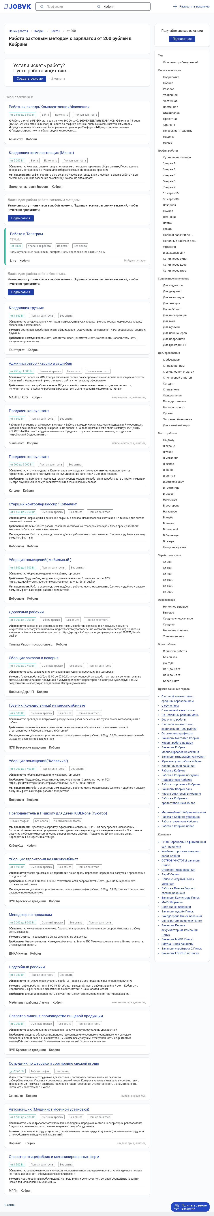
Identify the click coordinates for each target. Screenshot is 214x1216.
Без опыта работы (173, 719)
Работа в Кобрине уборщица (180, 816)
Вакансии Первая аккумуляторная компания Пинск (179, 930)
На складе (170, 499)
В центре (169, 475)
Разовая (168, 89)
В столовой (170, 529)
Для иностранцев (175, 315)
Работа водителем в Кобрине (181, 793)
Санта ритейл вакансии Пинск (181, 920)
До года (168, 663)
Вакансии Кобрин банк (176, 789)
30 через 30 (170, 199)
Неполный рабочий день (179, 240)
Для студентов (173, 285)
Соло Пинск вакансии (176, 906)
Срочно (168, 413)
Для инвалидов (173, 297)
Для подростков (174, 339)
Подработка (171, 77)
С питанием (171, 389)
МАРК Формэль (172, 902)
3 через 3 (169, 169)
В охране (169, 446)
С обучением (171, 359)
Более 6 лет (171, 681)
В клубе (168, 517)
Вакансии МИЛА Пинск (177, 939)
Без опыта (170, 657)
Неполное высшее (175, 606)
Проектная (170, 118)
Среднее (169, 624)
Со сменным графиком (177, 733)
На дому (168, 440)
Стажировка (171, 112)
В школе (168, 523)
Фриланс (169, 124)
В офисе (168, 463)
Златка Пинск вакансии (177, 944)
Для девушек (172, 291)
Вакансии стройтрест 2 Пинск (181, 948)
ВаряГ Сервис (170, 874)
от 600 (167, 574)
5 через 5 (169, 181)
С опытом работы (175, 651)
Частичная (170, 101)
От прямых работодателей (181, 62)
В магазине (170, 458)
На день (168, 136)
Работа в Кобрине (173, 770)
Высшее (168, 612)
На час (167, 142)
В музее (168, 493)
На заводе (170, 511)
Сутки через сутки (175, 258)
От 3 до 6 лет (171, 675)
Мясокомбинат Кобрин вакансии (183, 812)
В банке (168, 469)
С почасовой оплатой (177, 377)
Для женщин (171, 303)
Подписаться (20, 218)
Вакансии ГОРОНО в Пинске (180, 953)
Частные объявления (177, 419)
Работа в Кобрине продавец (180, 775)
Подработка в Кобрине (176, 779)
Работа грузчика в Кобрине (179, 821)
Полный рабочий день (178, 234)
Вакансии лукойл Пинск (177, 911)
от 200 (167, 562)
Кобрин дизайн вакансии (178, 766)
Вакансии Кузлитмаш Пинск (180, 897)
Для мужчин (171, 327)
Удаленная (170, 95)
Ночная (168, 211)
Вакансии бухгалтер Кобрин (180, 738)
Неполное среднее (175, 630)
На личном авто (173, 407)
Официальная (172, 395)
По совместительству (177, 130)
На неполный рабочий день (180, 715)
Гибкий (168, 229)
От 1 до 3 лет (171, 669)
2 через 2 (169, 163)
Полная (168, 83)
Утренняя (169, 246)
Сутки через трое (174, 270)
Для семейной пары (176, 425)
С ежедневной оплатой (178, 371)
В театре (168, 541)
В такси (168, 452)
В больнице (170, 535)
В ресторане (171, 505)
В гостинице (171, 487)
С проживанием (173, 365)
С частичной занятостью (178, 710)
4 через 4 (169, 175)
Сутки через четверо (177, 157)
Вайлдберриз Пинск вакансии (181, 916)
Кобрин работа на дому (177, 742)
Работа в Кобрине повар (177, 826)
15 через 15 (170, 193)
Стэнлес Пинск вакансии (178, 869)
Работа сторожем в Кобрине (180, 784)
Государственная (174, 401)
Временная (170, 107)
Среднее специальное (178, 618)
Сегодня (168, 383)
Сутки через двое (174, 264)
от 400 (167, 568)
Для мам (169, 321)
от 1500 (168, 585)
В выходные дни (174, 252)
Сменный (169, 217)
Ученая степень (173, 636)
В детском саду (173, 481)
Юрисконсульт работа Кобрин (181, 761)
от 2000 (168, 591)
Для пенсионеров (175, 333)
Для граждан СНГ (175, 345)
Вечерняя (169, 205)
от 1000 (168, 580)
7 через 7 (169, 187)
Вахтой (168, 223)
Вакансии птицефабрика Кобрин (183, 756)
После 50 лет (172, 309)
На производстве (174, 547)
